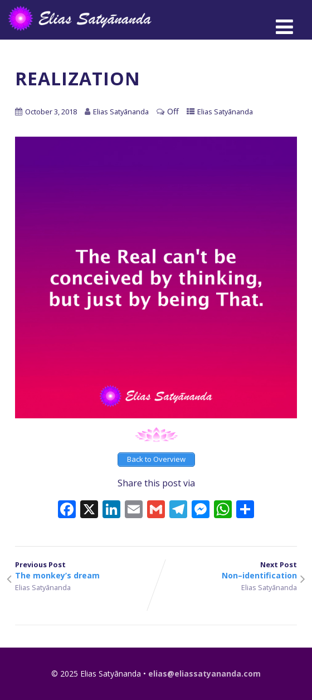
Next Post (226, 570)
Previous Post (85, 570)
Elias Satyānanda (225, 112)
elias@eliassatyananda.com (204, 673)
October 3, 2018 (51, 112)
